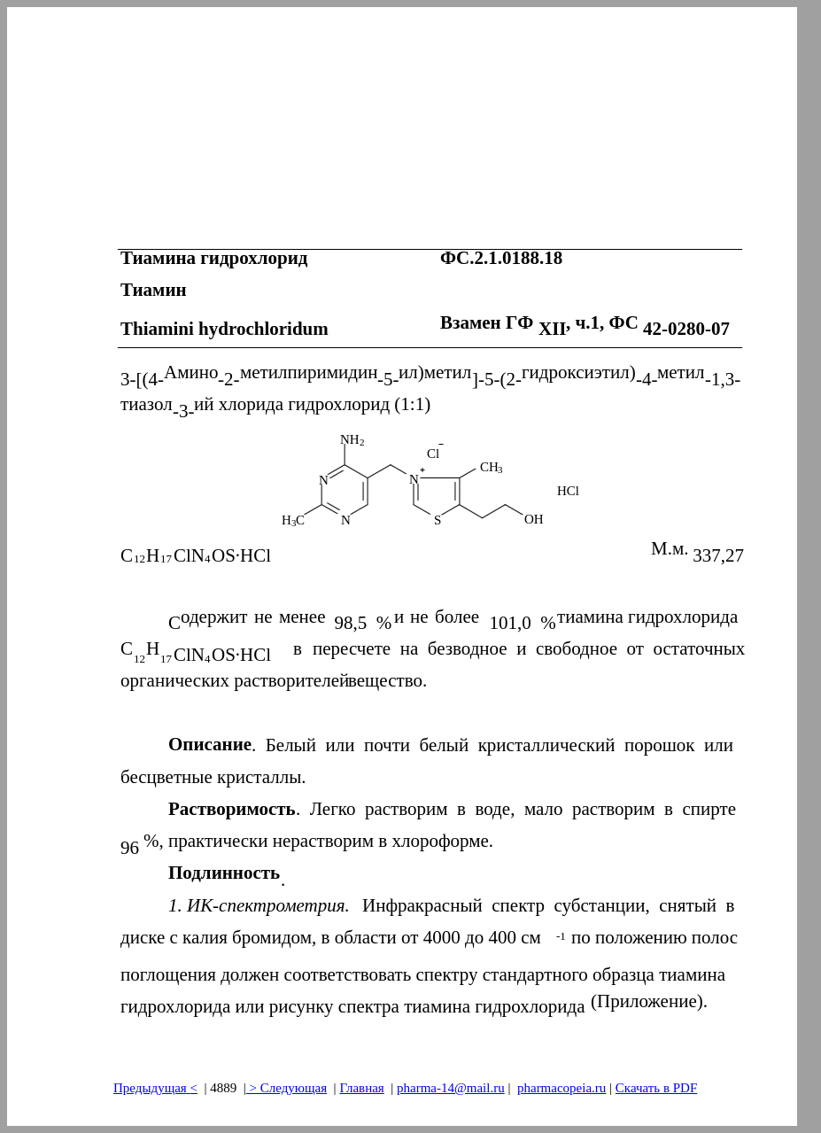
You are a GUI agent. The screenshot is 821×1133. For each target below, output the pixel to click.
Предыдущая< (155, 1088)
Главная (361, 1088)
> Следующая (286, 1088)
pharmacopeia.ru (561, 1088)
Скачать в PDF (656, 1088)
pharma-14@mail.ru (451, 1088)
